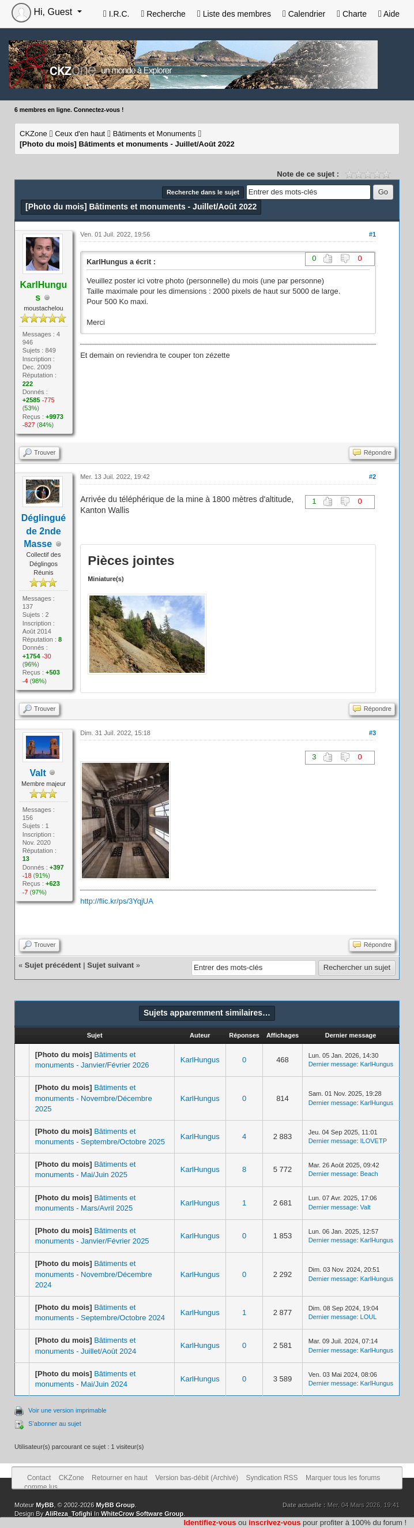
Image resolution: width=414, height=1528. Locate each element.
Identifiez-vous (209, 1522)
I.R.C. (116, 13)
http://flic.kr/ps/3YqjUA (116, 901)
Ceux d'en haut (80, 133)
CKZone (33, 133)
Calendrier (304, 13)
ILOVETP (373, 1140)
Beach (369, 1173)
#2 (372, 476)
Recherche (163, 13)
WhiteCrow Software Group (142, 1513)
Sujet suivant (110, 965)
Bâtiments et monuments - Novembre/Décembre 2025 (93, 1098)
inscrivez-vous (274, 1522)
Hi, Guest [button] (43, 12)
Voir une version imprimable (67, 1410)
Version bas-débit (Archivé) (196, 1478)
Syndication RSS (272, 1478)
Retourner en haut (120, 1478)
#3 (372, 732)
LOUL (368, 1316)
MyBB (45, 1504)
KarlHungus (200, 1059)
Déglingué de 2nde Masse (43, 531)
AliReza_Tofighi (68, 1513)
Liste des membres (234, 13)
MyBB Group (115, 1504)
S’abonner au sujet (54, 1423)
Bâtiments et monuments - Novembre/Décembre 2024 (93, 1274)
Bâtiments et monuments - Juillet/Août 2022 (127, 144)
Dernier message (332, 1064)
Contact (39, 1478)
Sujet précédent (53, 965)
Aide (389, 13)
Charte (352, 13)
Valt (37, 773)
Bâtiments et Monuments (154, 133)
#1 (372, 234)
